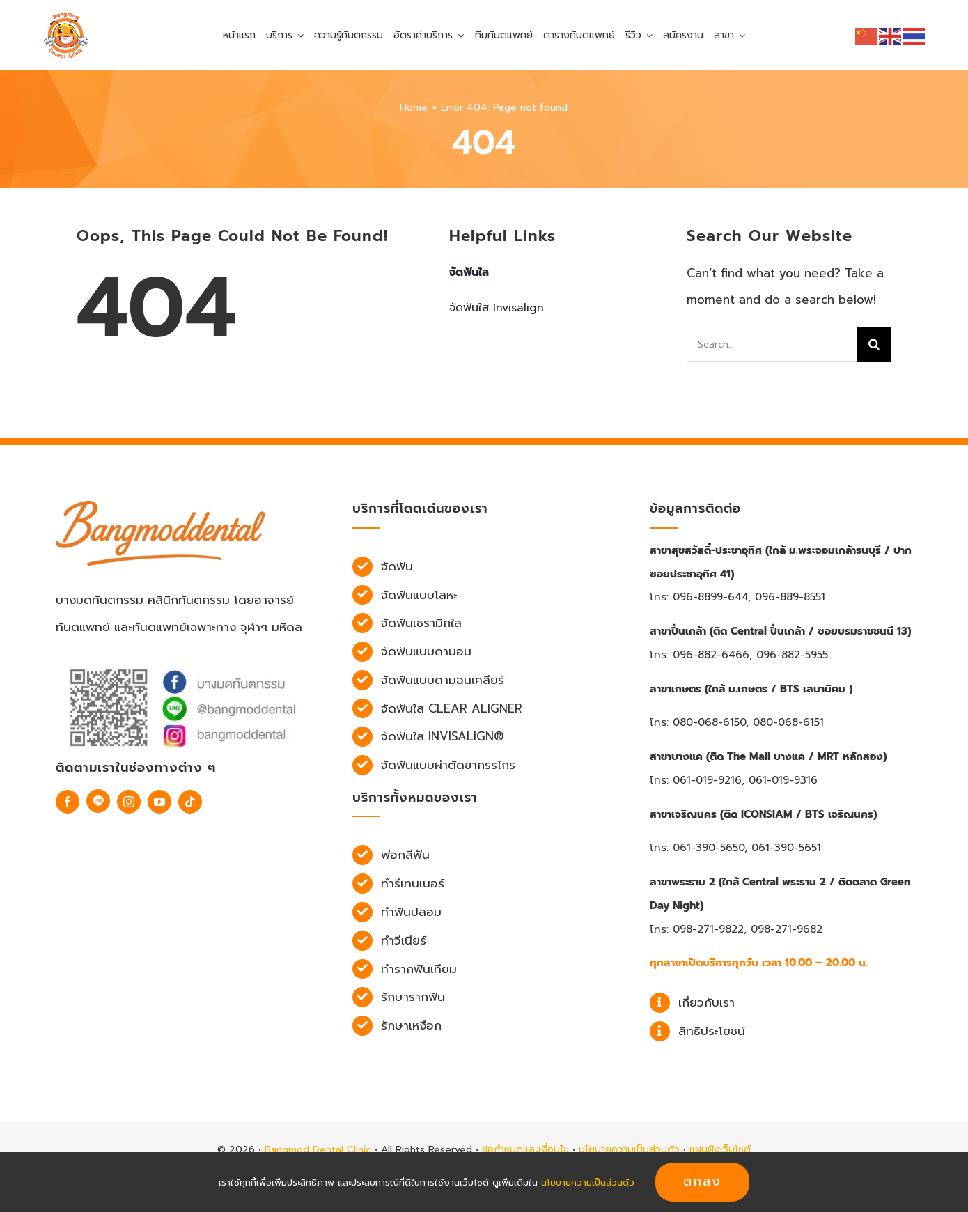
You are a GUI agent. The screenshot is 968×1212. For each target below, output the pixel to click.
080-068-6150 (709, 722)
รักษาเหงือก (411, 1025)
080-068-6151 (788, 722)
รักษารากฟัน (413, 997)
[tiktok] (190, 802)
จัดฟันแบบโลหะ (419, 595)
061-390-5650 (708, 847)
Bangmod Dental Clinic (318, 1149)
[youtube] (159, 802)
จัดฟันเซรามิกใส (421, 623)
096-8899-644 (710, 597)
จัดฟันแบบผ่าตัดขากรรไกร (448, 765)
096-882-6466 (711, 654)
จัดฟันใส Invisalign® (442, 736)
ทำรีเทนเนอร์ (412, 883)
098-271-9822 (708, 929)
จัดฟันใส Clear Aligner (451, 708)
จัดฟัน (397, 566)
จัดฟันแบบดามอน (426, 651)
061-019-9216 (707, 780)
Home (414, 107)
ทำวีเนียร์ (403, 940)
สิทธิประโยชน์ (711, 1031)
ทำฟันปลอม (411, 912)
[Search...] (772, 344)
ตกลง (702, 1181)
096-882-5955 (792, 654)
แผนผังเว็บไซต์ (720, 1149)
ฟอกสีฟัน (405, 855)
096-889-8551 (790, 597)
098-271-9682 (786, 929)
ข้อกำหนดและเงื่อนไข (525, 1149)
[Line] (98, 801)
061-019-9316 (783, 780)
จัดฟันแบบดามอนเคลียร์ (442, 680)
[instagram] (129, 802)
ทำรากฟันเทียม (419, 969)
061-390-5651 (786, 847)
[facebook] (67, 802)
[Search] (874, 344)
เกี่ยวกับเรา (706, 1002)
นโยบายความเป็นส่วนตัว (629, 1149)
